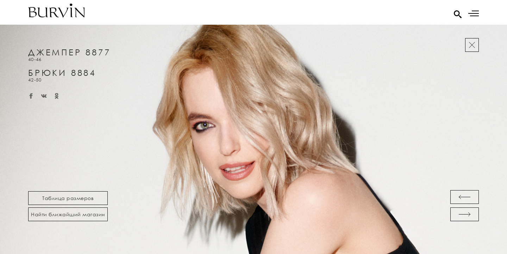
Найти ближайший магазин (68, 214)
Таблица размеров (68, 198)
